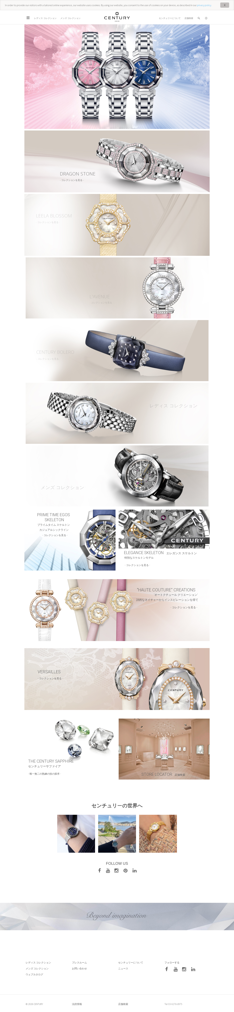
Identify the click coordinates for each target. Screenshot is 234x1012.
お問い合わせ (79, 968)
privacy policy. (204, 5)
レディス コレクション (45, 18)
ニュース (123, 968)
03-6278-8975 (175, 1004)
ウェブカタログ (34, 974)
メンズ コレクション (70, 18)
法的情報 (77, 1004)
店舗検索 (188, 18)
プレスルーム (79, 962)
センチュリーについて (170, 18)
